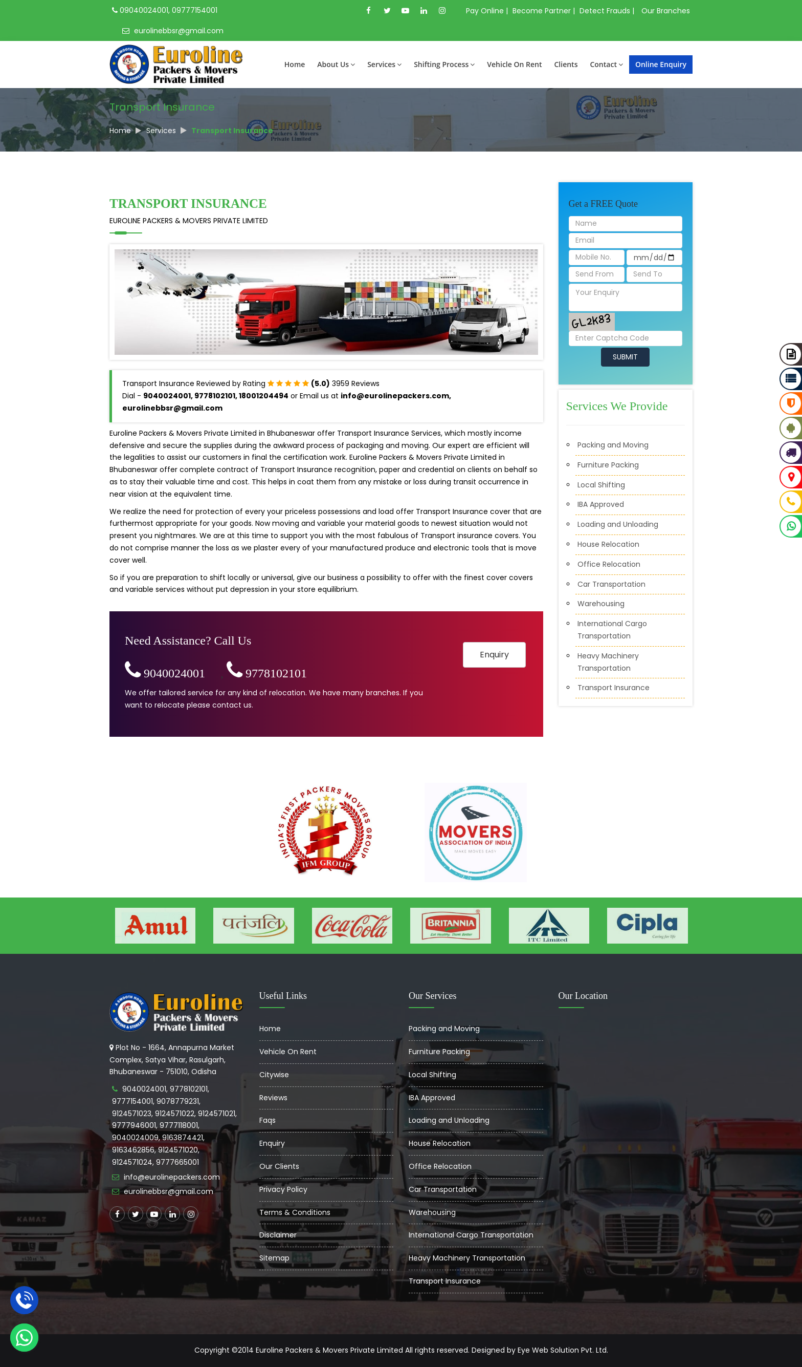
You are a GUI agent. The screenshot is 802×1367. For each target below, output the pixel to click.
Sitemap (274, 1258)
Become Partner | (544, 11)
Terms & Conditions (294, 1212)
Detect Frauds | (607, 11)
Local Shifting (601, 485)
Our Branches (665, 11)
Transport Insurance (613, 687)
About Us (336, 64)
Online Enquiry (660, 64)
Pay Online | (487, 11)
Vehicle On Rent (514, 64)
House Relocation (608, 544)
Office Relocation (608, 564)
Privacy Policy (283, 1189)
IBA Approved (600, 504)
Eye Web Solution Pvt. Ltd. (563, 1350)
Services (384, 64)
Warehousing (601, 604)
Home (294, 64)
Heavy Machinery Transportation (467, 1258)
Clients (565, 64)
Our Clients (279, 1166)
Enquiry (494, 654)
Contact (606, 64)
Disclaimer (278, 1235)
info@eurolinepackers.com (172, 1177)
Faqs (267, 1120)
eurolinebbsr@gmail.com (173, 31)
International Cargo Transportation (471, 1235)
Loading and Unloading (617, 524)
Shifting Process (444, 64)
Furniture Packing (608, 465)
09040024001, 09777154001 (164, 10)
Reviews (273, 1098)
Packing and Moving (613, 445)
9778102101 (267, 673)
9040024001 (165, 673)
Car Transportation (611, 584)
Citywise (274, 1075)
